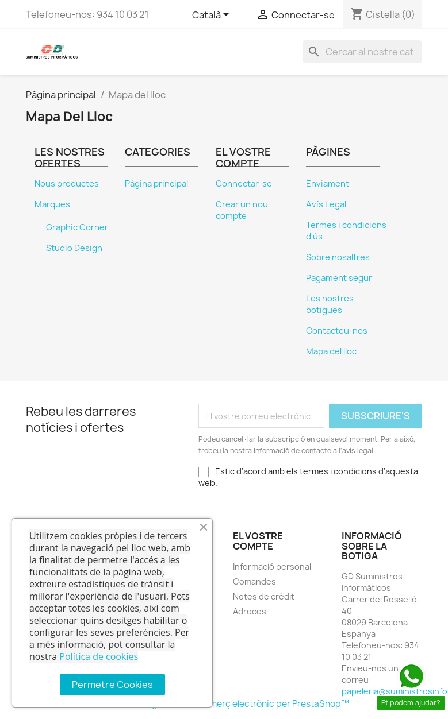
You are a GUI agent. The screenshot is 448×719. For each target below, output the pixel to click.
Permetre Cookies (112, 684)
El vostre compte (258, 540)
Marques (52, 204)
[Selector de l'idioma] (212, 15)
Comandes (254, 581)
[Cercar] (362, 51)
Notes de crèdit (263, 596)
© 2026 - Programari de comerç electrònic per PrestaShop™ (224, 704)
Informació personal (272, 566)
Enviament (327, 184)
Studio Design (74, 248)
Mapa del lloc (331, 351)
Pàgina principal (156, 184)
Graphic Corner (77, 227)
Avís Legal (326, 204)
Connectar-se (244, 184)
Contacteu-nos (336, 331)
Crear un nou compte (242, 210)
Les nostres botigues (330, 304)
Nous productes (67, 184)
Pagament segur (339, 278)
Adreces (249, 611)
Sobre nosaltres (338, 257)
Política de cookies (98, 656)
